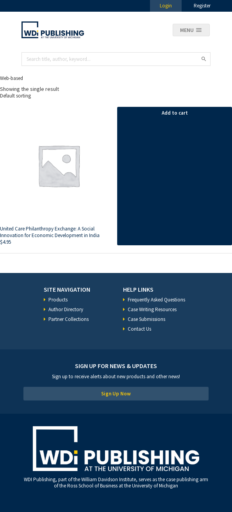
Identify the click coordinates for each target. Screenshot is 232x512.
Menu (187, 30)
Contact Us (139, 329)
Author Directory (65, 309)
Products (58, 299)
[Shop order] (116, 95)
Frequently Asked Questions (156, 299)
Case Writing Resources (152, 309)
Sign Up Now (116, 393)
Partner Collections (68, 319)
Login (166, 5)
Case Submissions (146, 319)
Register (202, 5)
